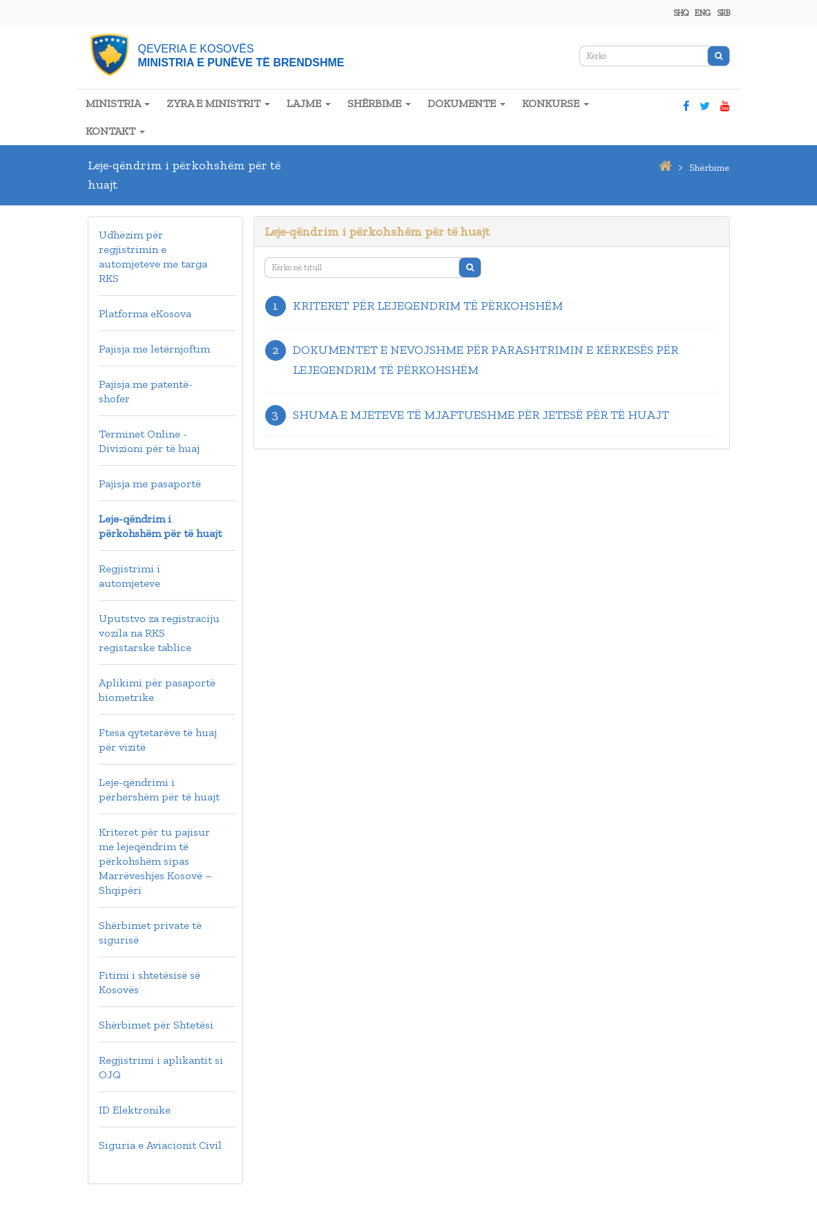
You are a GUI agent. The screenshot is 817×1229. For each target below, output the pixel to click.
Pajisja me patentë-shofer (146, 391)
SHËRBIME (379, 103)
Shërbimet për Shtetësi (156, 1024)
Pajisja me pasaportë (150, 483)
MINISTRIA (118, 103)
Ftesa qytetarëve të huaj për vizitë (158, 739)
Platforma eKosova (145, 313)
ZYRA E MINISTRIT (218, 103)
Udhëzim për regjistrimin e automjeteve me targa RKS (153, 256)
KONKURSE (555, 103)
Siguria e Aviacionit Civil (160, 1145)
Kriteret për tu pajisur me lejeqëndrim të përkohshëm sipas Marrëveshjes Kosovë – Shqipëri (155, 861)
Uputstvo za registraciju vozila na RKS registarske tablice (159, 633)
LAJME (309, 103)
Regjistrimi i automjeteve (129, 576)
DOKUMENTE (466, 103)
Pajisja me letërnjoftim (154, 348)
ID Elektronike (135, 1109)
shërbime (709, 167)
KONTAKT (115, 131)
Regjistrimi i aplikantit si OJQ (161, 1067)
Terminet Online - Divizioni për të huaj (149, 441)
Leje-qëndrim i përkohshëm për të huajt (160, 526)
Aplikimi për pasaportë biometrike (157, 690)
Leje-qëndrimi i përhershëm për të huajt (159, 789)
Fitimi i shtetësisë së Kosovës (149, 982)
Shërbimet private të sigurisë (150, 932)
